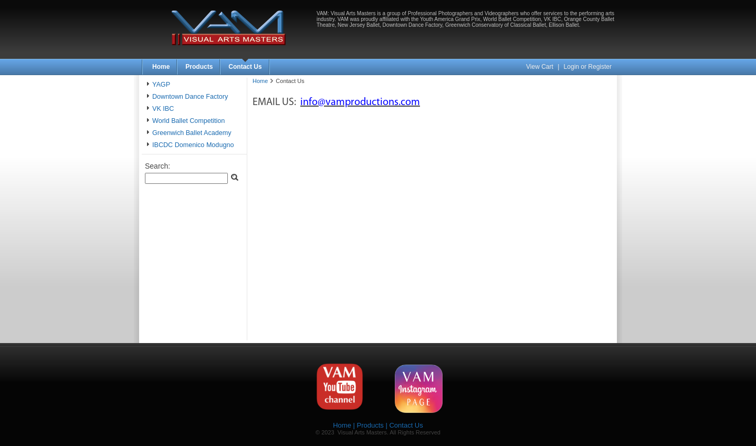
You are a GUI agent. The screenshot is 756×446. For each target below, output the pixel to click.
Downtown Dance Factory (190, 96)
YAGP (161, 84)
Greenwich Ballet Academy (192, 133)
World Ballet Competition (188, 121)
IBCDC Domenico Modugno (193, 145)
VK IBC (163, 108)
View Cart (540, 66)
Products (199, 66)
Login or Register (588, 66)
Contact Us (244, 66)
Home (161, 66)
